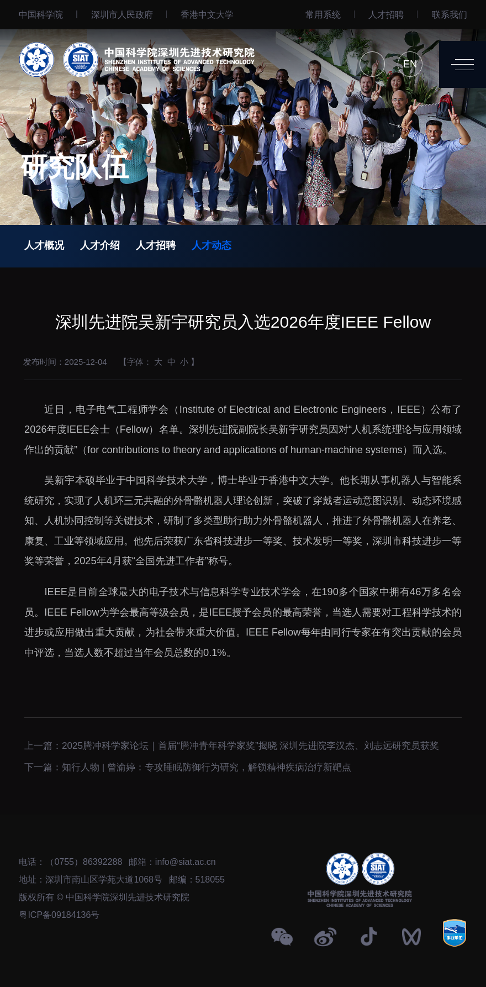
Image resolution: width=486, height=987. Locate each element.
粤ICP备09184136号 (59, 915)
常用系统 (323, 14)
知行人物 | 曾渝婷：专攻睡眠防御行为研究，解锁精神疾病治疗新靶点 (206, 763)
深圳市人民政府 (122, 14)
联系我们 (449, 14)
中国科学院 (41, 14)
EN (410, 64)
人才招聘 (386, 14)
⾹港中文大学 (207, 14)
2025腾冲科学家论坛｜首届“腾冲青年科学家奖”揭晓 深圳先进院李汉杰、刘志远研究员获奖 (250, 741)
